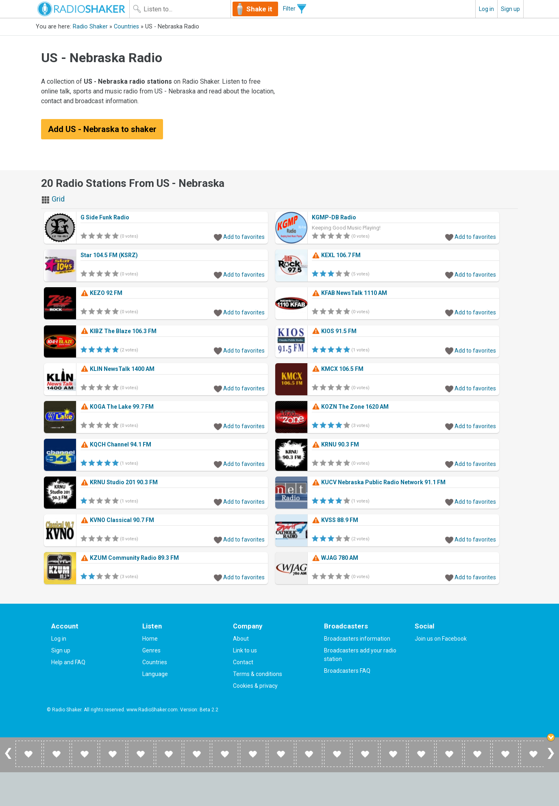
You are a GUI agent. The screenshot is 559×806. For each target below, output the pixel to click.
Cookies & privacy (255, 685)
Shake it (260, 9)
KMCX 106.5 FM (337, 369)
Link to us (245, 650)
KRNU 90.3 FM (335, 444)
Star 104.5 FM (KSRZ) (109, 255)
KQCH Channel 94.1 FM (115, 444)
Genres (151, 650)
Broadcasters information (357, 638)
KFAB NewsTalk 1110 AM (349, 293)
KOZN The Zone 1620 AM (350, 406)
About (241, 638)
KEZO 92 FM (101, 293)
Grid (53, 199)
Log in (486, 9)
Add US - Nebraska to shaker (102, 129)
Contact (243, 662)
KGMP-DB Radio (334, 217)
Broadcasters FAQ (347, 670)
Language (155, 674)
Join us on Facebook (441, 638)
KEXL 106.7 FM (336, 255)
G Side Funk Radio (104, 217)
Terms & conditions (257, 674)
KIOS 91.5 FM (334, 331)
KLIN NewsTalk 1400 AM (117, 369)
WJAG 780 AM (335, 558)
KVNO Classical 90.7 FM (117, 520)
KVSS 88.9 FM (335, 520)
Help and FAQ (68, 662)
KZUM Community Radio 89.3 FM (129, 558)
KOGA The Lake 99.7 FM (117, 406)
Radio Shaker (90, 26)
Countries (126, 26)
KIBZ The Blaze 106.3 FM (118, 331)
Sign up (510, 9)
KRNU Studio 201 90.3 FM (119, 482)
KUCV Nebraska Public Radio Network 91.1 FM (379, 482)
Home (150, 638)
